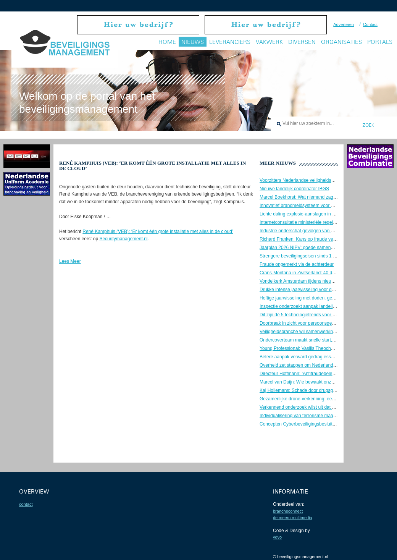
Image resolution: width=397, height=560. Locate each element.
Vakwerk (269, 41)
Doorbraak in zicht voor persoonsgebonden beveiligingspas (320, 323)
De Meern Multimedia (292, 517)
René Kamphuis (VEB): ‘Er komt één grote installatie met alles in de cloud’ (157, 231)
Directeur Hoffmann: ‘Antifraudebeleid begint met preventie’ (320, 373)
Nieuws (192, 41)
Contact (370, 24)
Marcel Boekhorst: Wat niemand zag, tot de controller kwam (320, 197)
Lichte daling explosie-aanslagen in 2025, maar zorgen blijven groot (328, 214)
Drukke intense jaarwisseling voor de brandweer (308, 289)
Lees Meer (70, 261)
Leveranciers (229, 41)
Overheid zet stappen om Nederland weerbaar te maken (317, 365)
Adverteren (343, 24)
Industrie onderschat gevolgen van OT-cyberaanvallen (315, 230)
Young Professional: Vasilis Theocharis (299, 348)
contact (25, 504)
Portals (379, 41)
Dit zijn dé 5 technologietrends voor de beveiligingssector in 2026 (326, 314)
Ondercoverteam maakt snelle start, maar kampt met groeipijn (322, 340)
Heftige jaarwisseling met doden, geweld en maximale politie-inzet (326, 298)
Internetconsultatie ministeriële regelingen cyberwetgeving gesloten (328, 222)
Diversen (302, 41)
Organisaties (341, 41)
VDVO (277, 537)
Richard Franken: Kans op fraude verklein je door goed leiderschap (327, 239)
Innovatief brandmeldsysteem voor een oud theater (311, 205)
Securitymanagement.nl (123, 238)
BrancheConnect (288, 511)
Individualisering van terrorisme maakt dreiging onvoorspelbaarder (327, 415)
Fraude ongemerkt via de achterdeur (297, 264)
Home (167, 41)
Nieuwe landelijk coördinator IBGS (294, 188)
